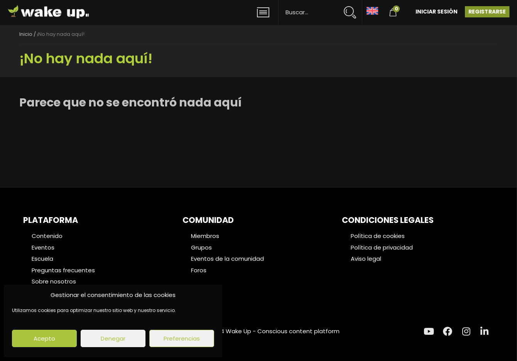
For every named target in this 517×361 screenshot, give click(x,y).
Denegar (113, 338)
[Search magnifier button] (353, 8)
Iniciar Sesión (437, 11)
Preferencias (182, 338)
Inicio (25, 34)
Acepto (44, 338)
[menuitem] (372, 10)
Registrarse (487, 11)
